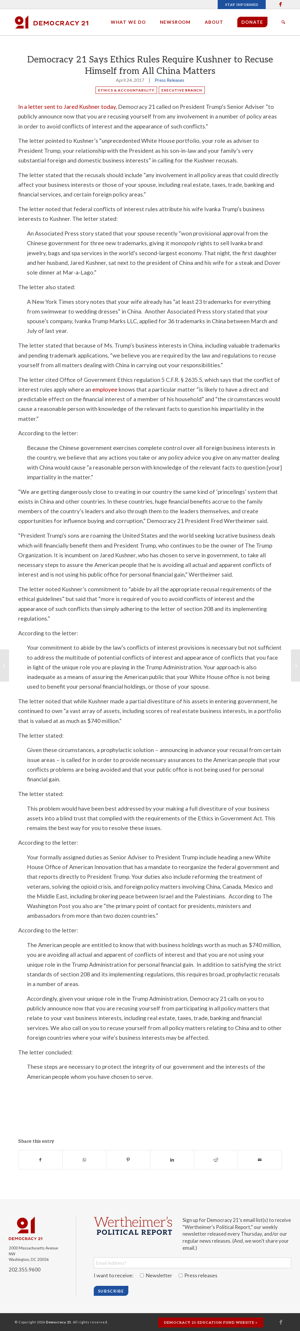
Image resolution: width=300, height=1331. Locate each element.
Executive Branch (181, 90)
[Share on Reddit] (216, 1159)
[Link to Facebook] (280, 4)
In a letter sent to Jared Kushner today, (67, 106)
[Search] (283, 22)
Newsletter (156, 1275)
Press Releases (169, 80)
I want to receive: (114, 1275)
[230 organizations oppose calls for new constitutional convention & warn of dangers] (4, 665)
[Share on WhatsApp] (84, 1159)
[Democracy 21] (51, 22)
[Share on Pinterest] (128, 1159)
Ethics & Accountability (126, 90)
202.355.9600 (24, 1269)
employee (104, 389)
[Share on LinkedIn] (172, 1159)
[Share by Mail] (260, 1159)
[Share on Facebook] (40, 1159)
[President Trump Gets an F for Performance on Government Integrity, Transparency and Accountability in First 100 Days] (295, 665)
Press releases (198, 1275)
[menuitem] (240, 4)
